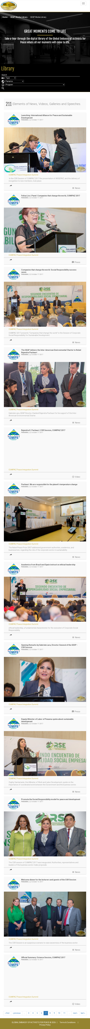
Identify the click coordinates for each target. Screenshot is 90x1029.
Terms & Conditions (68, 1022)
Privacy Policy (45, 1025)
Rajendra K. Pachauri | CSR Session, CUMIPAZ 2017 (43, 430)
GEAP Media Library (18, 17)
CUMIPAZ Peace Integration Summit (23, 175)
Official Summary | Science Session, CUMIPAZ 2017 (43, 957)
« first (7, 1013)
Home (5, 17)
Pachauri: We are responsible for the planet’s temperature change (49, 484)
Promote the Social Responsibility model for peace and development (50, 799)
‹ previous (17, 1013)
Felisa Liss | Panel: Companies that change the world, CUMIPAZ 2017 (50, 196)
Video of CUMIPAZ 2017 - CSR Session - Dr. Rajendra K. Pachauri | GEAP (45, 454)
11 (64, 1013)
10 (59, 1013)
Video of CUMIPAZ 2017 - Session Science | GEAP (45, 982)
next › (75, 1013)
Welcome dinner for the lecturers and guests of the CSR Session (48, 880)
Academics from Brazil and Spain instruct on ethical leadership (48, 565)
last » (83, 1013)
